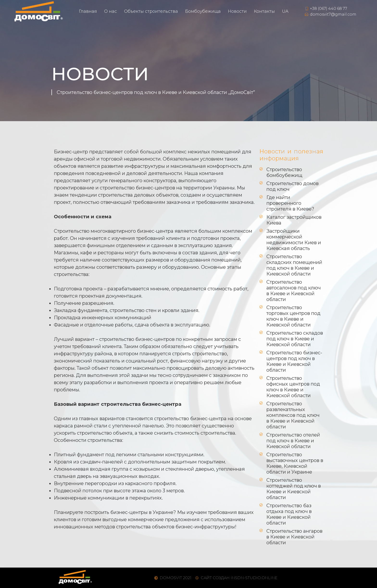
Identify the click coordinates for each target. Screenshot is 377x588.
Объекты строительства (151, 11)
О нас (110, 11)
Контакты (264, 11)
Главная (88, 11)
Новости (237, 11)
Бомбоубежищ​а (203, 11)
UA (285, 11)
